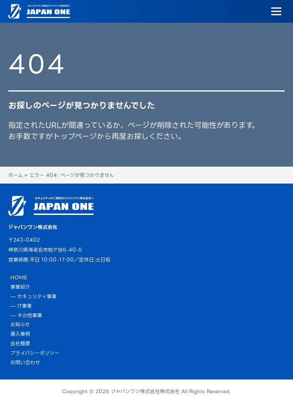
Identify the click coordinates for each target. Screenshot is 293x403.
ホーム (15, 175)
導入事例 (20, 334)
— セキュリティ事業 (33, 296)
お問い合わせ (25, 362)
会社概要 (20, 343)
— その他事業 (26, 315)
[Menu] (276, 12)
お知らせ (20, 324)
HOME (18, 277)
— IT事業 (21, 306)
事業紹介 (20, 287)
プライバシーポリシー (35, 353)
